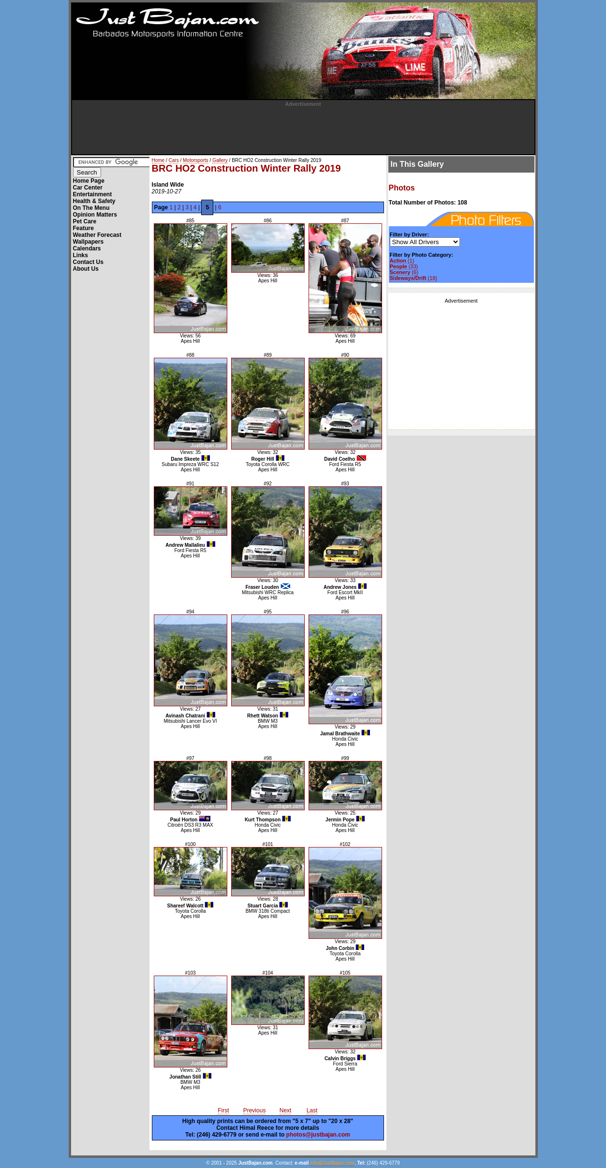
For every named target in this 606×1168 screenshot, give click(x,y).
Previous (254, 1110)
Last (312, 1110)
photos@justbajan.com (318, 1134)
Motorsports (195, 160)
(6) (404, 272)
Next (286, 1110)
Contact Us (88, 262)
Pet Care (85, 221)
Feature (83, 228)
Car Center (88, 187)
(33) (404, 266)
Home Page (88, 180)
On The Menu (91, 207)
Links (80, 255)
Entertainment (92, 194)
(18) (413, 278)
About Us (86, 268)
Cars (174, 160)
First (223, 1110)
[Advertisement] (303, 128)
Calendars (87, 248)
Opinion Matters (95, 214)
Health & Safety (94, 201)
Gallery (220, 160)
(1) (402, 260)
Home (158, 160)
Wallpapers (88, 241)
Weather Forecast (97, 235)
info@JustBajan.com (332, 1163)
